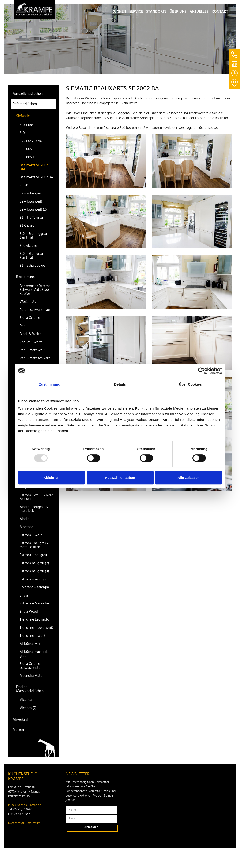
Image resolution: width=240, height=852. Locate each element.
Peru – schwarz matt (35, 310)
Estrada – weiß (31, 535)
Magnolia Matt (31, 676)
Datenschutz (16, 823)
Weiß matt (28, 302)
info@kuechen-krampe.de (24, 805)
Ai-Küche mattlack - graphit (35, 654)
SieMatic (23, 116)
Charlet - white (31, 342)
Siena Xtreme (30, 318)
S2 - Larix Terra (31, 141)
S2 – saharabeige (32, 266)
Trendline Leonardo (34, 620)
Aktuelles (199, 12)
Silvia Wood (29, 612)
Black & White (30, 334)
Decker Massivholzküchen (30, 689)
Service (136, 12)
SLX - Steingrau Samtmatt (31, 256)
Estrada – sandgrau (34, 580)
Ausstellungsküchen (28, 94)
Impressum (33, 823)
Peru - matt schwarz (35, 358)
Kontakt (220, 12)
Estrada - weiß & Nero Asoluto (36, 497)
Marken (18, 730)
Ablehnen (51, 478)
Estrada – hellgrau (33, 555)
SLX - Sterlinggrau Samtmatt (33, 236)
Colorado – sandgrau (35, 588)
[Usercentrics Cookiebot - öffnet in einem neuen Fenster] (201, 370)
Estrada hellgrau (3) (34, 571)
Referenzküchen (25, 104)
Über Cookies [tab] (190, 384)
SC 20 (24, 186)
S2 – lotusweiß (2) (33, 210)
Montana (26, 527)
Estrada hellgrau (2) (34, 563)
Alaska (24, 519)
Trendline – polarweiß (36, 628)
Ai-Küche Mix (30, 644)
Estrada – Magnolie (34, 604)
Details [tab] (120, 384)
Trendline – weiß (32, 636)
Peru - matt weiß (32, 350)
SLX (22, 133)
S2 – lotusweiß (31, 202)
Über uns (178, 12)
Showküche (28, 246)
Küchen (119, 12)
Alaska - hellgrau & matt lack (34, 509)
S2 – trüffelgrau (31, 218)
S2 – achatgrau (31, 194)
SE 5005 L (27, 158)
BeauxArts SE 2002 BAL (34, 167)
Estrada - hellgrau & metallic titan (35, 545)
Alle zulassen (188, 478)
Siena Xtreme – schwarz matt (31, 666)
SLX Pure (26, 125)
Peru (23, 326)
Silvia (24, 596)
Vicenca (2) (28, 708)
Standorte (156, 12)
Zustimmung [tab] (49, 384)
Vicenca (26, 700)
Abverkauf (20, 719)
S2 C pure (27, 226)
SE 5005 (26, 149)
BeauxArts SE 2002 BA (36, 177)
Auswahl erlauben (120, 478)
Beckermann (25, 277)
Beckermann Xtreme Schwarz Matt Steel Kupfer (35, 290)
